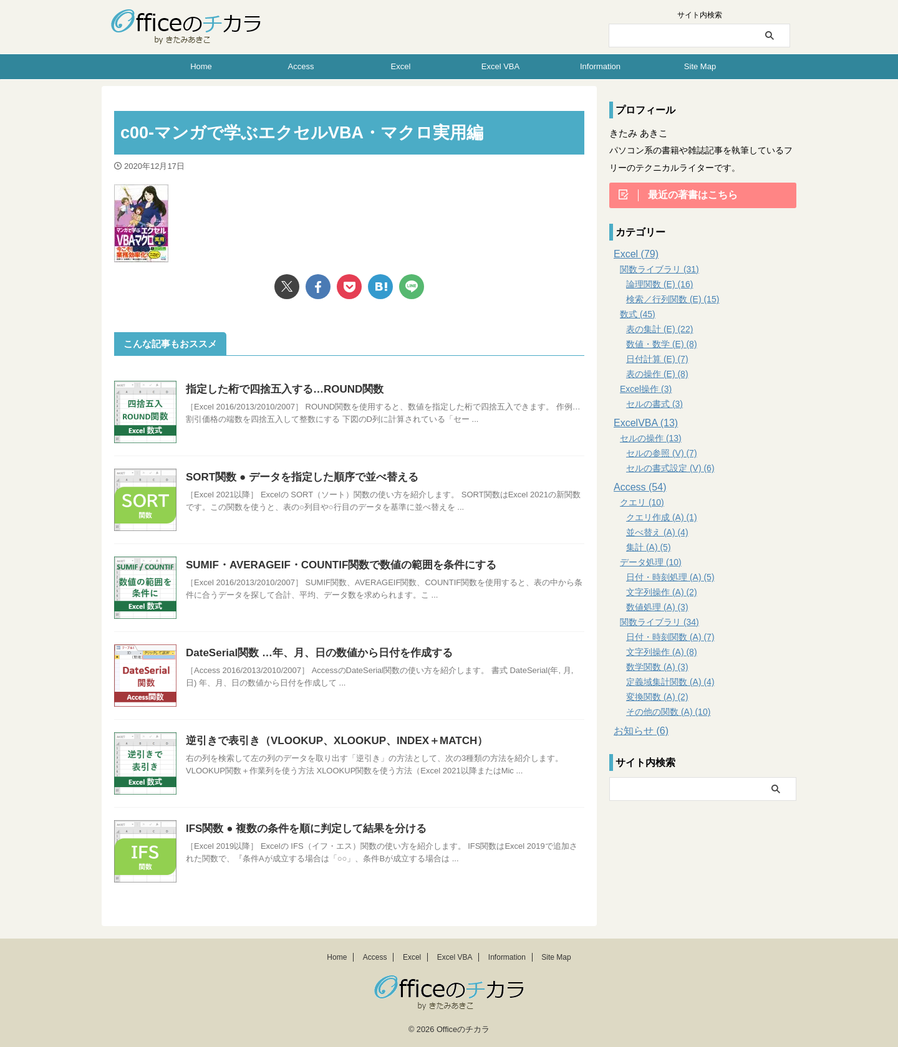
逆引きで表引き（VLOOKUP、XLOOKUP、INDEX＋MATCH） (328, 740)
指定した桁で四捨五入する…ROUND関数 (279, 389)
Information (600, 66)
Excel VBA (500, 66)
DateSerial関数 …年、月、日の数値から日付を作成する (311, 653)
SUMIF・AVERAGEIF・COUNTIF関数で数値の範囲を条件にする (332, 565)
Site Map (700, 66)
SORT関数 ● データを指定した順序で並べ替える (295, 477)
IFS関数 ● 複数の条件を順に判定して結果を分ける (299, 828)
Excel (401, 66)
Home (201, 66)
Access (301, 66)
